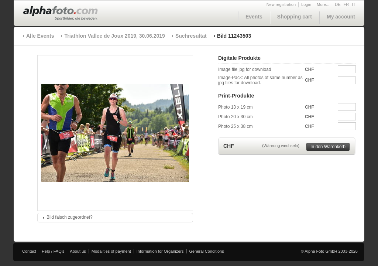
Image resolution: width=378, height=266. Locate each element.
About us (78, 251)
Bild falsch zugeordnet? (70, 217)
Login (306, 4)
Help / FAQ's (53, 251)
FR (346, 4)
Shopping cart (294, 17)
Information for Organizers (160, 251)
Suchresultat (191, 36)
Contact (29, 251)
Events (253, 17)
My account (341, 17)
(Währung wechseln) (280, 145)
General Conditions (206, 251)
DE (337, 4)
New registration (281, 4)
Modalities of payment (111, 251)
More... (323, 4)
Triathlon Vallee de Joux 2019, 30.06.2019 (114, 36)
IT (353, 4)
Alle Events (40, 36)
